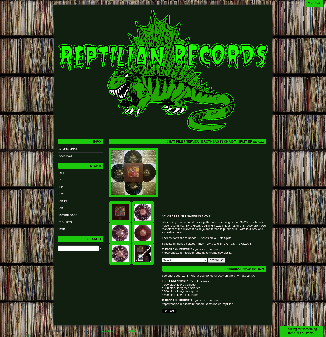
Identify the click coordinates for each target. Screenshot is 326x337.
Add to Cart (217, 260)
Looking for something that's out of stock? (301, 331)
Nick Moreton (134, 331)
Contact (65, 156)
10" (61, 194)
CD (61, 208)
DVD (62, 229)
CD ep (63, 201)
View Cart (314, 3)
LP (61, 187)
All (62, 173)
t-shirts (65, 222)
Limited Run (106, 331)
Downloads (68, 215)
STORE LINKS (68, 149)
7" (60, 180)
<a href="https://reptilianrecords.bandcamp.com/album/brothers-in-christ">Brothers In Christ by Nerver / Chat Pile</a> (207, 181)
